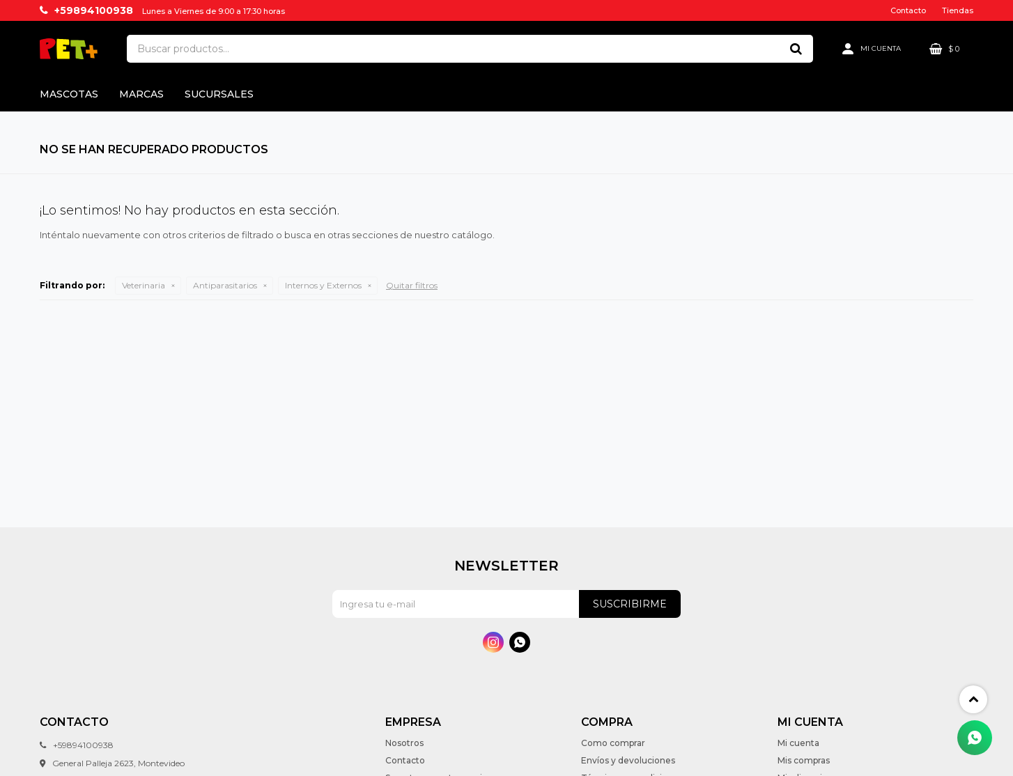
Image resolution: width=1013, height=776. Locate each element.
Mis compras (804, 760)
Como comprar (613, 743)
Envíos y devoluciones (628, 760)
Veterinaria (143, 285)
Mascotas (69, 94)
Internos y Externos (323, 285)
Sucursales (219, 94)
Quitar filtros (412, 285)
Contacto (908, 10)
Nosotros (404, 743)
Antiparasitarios (225, 285)
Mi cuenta (798, 743)
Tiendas (957, 10)
